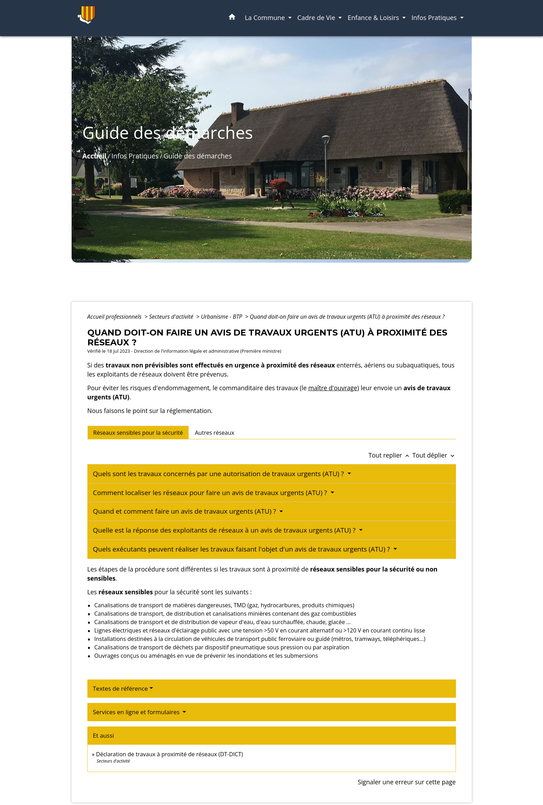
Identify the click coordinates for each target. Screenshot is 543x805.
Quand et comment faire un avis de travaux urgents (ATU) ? (185, 511)
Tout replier (390, 455)
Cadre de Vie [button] (317, 17)
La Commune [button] (265, 17)
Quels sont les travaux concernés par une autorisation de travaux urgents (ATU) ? (219, 473)
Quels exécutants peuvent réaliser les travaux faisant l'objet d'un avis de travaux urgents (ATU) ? (242, 549)
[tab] (138, 432)
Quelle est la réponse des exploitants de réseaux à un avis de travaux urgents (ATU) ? (225, 530)
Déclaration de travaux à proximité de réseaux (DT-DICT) (169, 754)
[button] (232, 18)
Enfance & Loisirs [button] (373, 17)
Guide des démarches (198, 156)
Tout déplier (434, 455)
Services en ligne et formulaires (137, 712)
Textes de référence (120, 688)
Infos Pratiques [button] (434, 17)
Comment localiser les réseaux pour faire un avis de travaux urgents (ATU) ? (211, 492)
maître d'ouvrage (332, 388)
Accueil (94, 156)
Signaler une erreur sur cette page (407, 782)
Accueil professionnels (115, 316)
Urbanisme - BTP (222, 316)
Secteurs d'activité (172, 316)
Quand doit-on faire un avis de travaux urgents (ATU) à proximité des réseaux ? (347, 316)
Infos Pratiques (134, 156)
